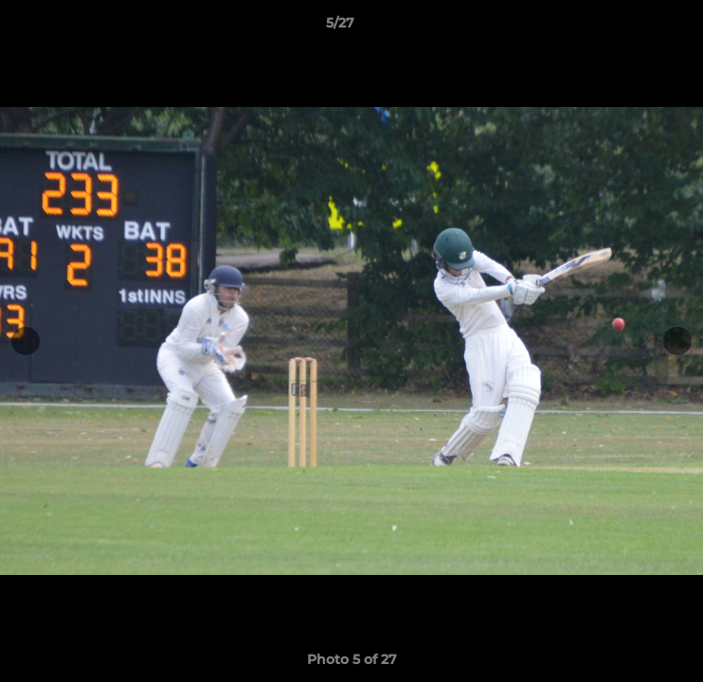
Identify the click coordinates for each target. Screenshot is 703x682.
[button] (634, 27)
